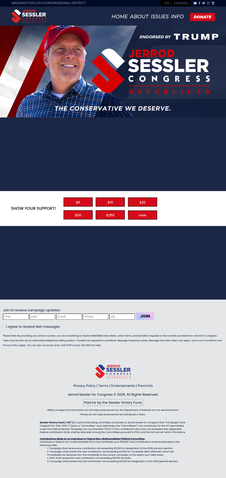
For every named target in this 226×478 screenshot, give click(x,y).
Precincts (145, 385)
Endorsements (123, 385)
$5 (78, 202)
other (143, 215)
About (139, 17)
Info (177, 17)
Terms (103, 385)
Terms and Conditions (204, 340)
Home (119, 17)
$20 (143, 202)
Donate (202, 17)
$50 (78, 215)
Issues (160, 17)
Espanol (181, 3)
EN (167, 3)
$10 (110, 202)
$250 (110, 215)
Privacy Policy (11, 345)
